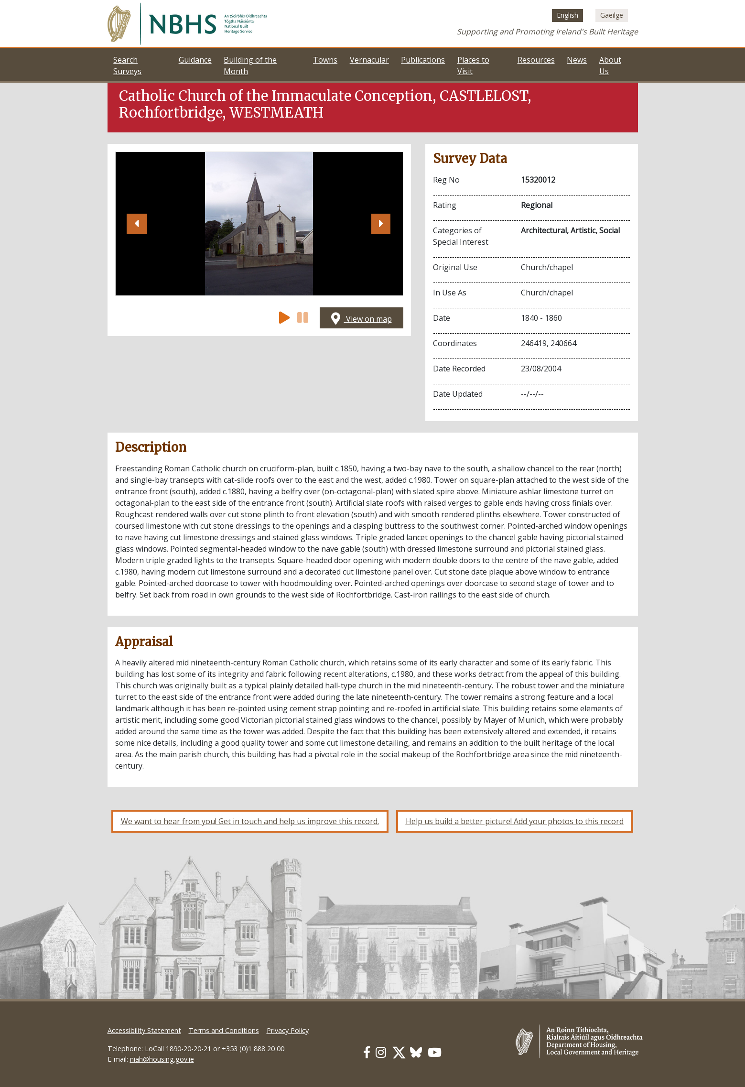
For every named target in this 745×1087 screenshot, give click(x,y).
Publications (423, 59)
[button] (137, 223)
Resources (536, 59)
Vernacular (369, 59)
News (577, 59)
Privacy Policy (288, 1030)
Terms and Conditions (224, 1030)
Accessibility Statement (144, 1030)
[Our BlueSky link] (416, 1052)
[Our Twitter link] (399, 1052)
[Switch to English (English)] (567, 15)
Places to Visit (473, 65)
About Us (610, 65)
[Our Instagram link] (381, 1052)
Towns (325, 59)
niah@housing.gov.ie (162, 1059)
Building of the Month (250, 65)
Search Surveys (127, 65)
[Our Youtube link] (435, 1052)
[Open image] (259, 223)
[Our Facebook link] (367, 1052)
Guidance (195, 59)
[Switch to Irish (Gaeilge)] (611, 15)
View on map (361, 319)
